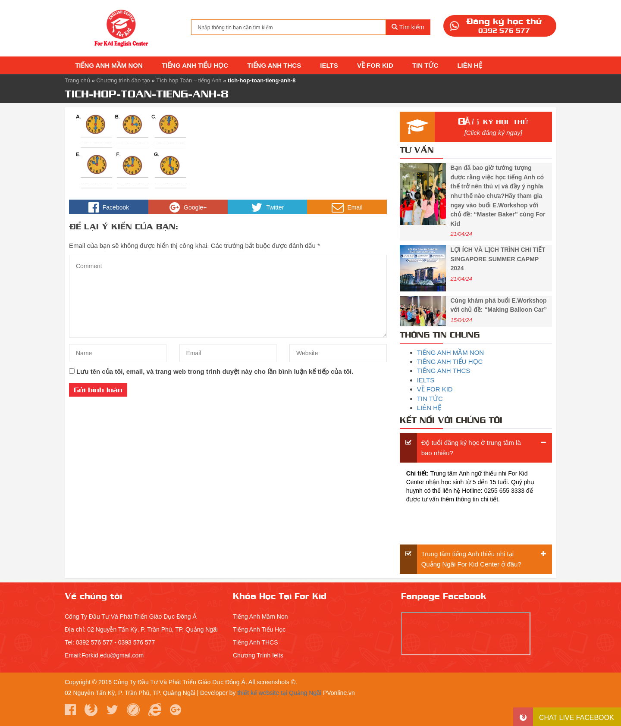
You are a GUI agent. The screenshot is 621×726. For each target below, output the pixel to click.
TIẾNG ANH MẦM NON (108, 65)
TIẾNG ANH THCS (273, 65)
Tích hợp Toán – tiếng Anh (188, 80)
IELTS (328, 65)
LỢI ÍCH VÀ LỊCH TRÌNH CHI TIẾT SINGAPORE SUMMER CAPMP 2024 (497, 259)
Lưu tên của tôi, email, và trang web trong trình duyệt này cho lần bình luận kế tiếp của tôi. (214, 371)
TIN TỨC (425, 65)
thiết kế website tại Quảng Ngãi (279, 692)
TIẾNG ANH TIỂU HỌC (194, 65)
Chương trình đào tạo (123, 80)
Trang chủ (77, 80)
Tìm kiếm (408, 27)
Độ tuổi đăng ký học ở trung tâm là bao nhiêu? (471, 448)
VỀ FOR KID (374, 65)
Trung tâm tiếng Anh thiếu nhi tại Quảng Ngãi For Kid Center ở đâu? (471, 559)
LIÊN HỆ (468, 65)
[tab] (476, 448)
